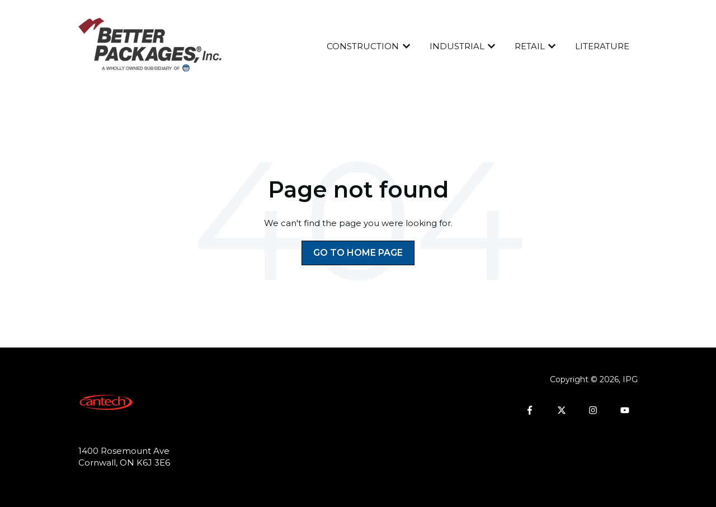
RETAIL (530, 46)
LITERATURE (602, 46)
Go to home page (358, 252)
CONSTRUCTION (363, 46)
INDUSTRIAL (457, 46)
